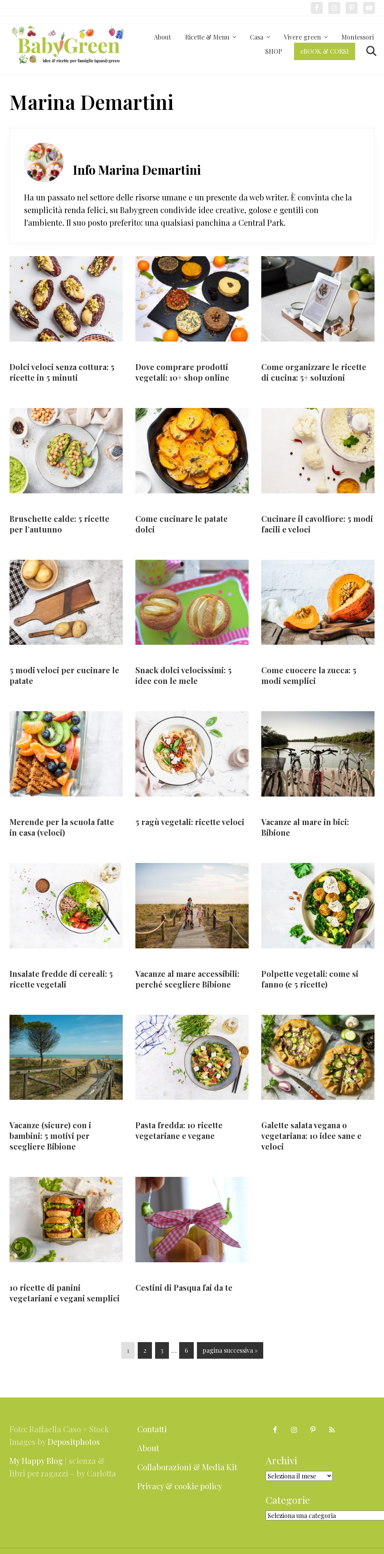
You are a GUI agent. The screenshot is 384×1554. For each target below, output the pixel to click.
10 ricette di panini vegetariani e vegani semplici (64, 1292)
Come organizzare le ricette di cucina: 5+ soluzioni (313, 372)
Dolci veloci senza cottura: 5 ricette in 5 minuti (61, 372)
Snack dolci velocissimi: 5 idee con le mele (183, 675)
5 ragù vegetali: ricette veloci (189, 821)
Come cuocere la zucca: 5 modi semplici (308, 675)
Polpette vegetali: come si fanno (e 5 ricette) (309, 978)
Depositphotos (74, 1441)
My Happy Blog (36, 1460)
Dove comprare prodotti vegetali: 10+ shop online (182, 372)
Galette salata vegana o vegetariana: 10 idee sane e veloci (311, 1136)
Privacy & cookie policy (179, 1485)
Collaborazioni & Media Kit (187, 1466)
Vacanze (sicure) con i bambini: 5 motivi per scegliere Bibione (50, 1136)
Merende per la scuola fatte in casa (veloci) (61, 827)
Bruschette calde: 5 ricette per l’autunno (59, 523)
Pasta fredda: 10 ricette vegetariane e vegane (179, 1130)
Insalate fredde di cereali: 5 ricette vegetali (61, 978)
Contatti (152, 1429)
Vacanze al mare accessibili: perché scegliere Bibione (187, 978)
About (148, 1448)
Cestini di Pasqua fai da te (183, 1287)
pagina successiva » (230, 1352)
